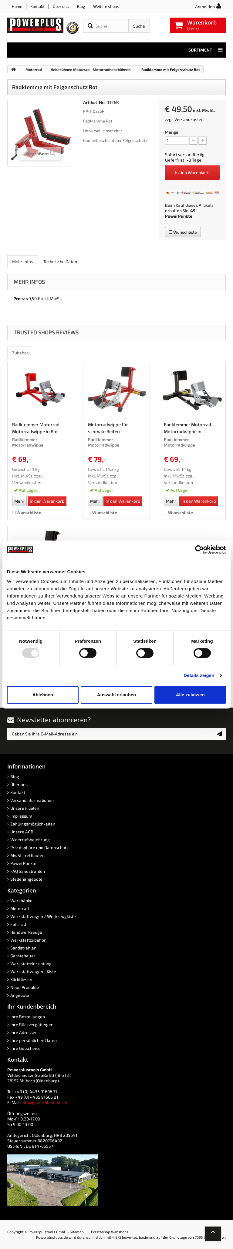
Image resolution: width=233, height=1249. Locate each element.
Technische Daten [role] (60, 261)
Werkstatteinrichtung (31, 963)
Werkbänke (21, 900)
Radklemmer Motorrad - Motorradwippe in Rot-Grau (37, 429)
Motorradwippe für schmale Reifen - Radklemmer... (108, 429)
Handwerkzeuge (26, 932)
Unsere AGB (21, 831)
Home (17, 6)
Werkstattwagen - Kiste (33, 971)
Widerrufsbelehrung (30, 839)
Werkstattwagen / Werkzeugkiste (43, 916)
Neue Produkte (24, 987)
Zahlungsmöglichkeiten (32, 823)
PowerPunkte (178, 216)
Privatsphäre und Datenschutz (39, 847)
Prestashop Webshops (109, 1232)
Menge (171, 132)
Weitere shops (106, 6)
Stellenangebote (26, 879)
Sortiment (205, 50)
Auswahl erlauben (116, 694)
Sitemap (77, 1232)
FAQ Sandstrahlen (27, 871)
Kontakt (37, 6)
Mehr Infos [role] (22, 261)
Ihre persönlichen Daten (33, 1040)
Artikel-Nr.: (94, 102)
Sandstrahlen (23, 947)
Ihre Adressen (24, 1032)
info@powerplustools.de (45, 1102)
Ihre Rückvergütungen (31, 1024)
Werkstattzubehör (28, 940)
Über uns (61, 6)
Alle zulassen (190, 694)
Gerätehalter (22, 955)
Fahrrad (18, 924)
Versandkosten (189, 119)
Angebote (19, 995)
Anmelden (205, 6)
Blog (81, 6)
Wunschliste (183, 232)
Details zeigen (199, 675)
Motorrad (19, 908)
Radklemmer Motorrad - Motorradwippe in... (189, 428)
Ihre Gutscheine (25, 1048)
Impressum (21, 816)
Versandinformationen (32, 800)
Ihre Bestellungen (27, 1016)
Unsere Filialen (24, 808)
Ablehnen (42, 694)
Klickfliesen (21, 979)
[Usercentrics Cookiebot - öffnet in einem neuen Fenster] (199, 549)
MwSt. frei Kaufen (27, 855)
